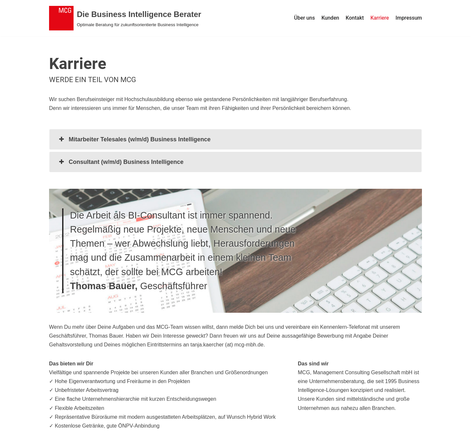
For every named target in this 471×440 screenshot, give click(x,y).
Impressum (408, 18)
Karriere (379, 18)
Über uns (304, 18)
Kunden (330, 18)
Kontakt (355, 18)
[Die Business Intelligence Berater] (125, 18)
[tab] (235, 139)
